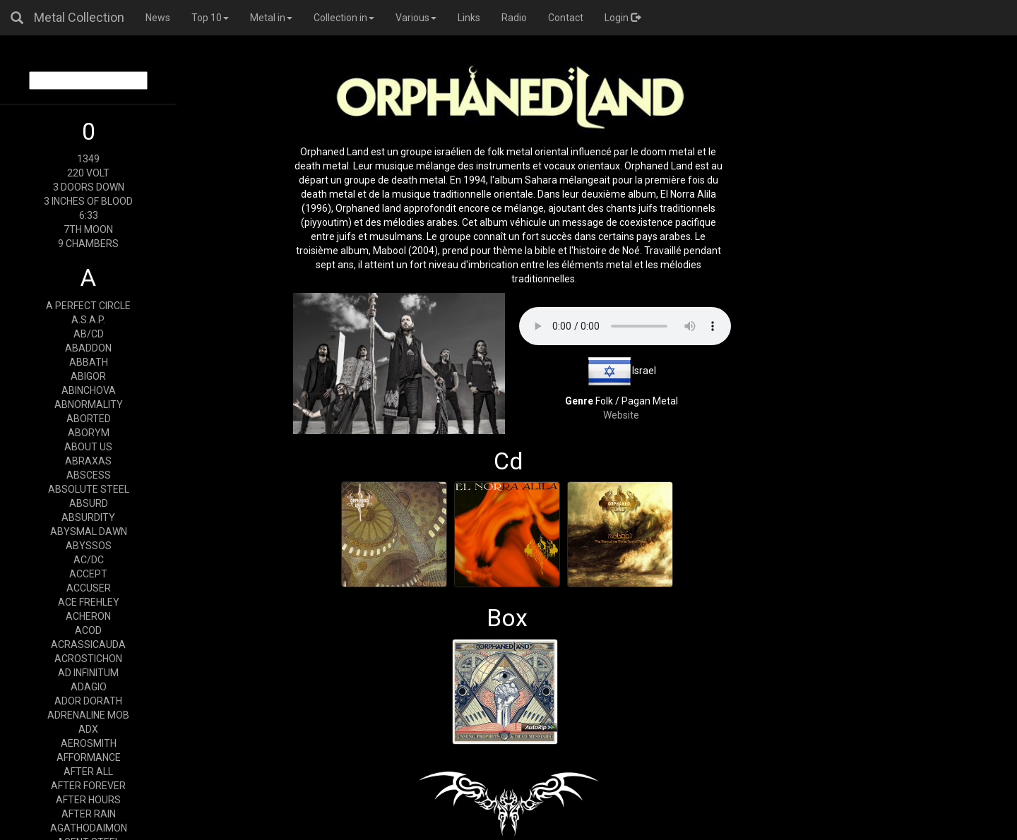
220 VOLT (88, 173)
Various (416, 17)
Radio (514, 17)
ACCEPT (88, 574)
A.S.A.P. (88, 319)
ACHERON (88, 616)
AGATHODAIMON (88, 828)
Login (623, 17)
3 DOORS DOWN (88, 187)
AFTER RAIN (88, 814)
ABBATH (88, 362)
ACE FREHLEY (88, 602)
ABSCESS (88, 475)
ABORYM (88, 432)
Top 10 (210, 17)
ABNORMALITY (88, 404)
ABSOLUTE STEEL (88, 489)
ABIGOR (88, 376)
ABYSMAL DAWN (88, 531)
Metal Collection (79, 17)
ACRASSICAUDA (88, 644)
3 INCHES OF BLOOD (88, 201)
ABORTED (88, 418)
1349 (88, 158)
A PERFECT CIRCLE (88, 305)
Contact (565, 17)
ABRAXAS (88, 461)
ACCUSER (88, 588)
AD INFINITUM (88, 672)
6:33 (88, 215)
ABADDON (88, 348)
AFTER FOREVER (88, 785)
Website (621, 415)
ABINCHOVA (88, 390)
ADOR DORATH (88, 701)
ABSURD (88, 503)
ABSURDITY (88, 517)
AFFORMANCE (88, 757)
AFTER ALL (88, 771)
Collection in (344, 17)
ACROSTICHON (88, 658)
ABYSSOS (89, 545)
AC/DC (88, 559)
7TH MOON (88, 229)
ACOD (88, 630)
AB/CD (88, 334)
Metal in (271, 17)
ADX (88, 729)
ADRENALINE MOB (88, 715)
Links (469, 17)
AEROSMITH (89, 743)
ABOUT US (88, 446)
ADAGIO (89, 686)
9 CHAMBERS (88, 243)
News (157, 17)
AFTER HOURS (88, 799)
